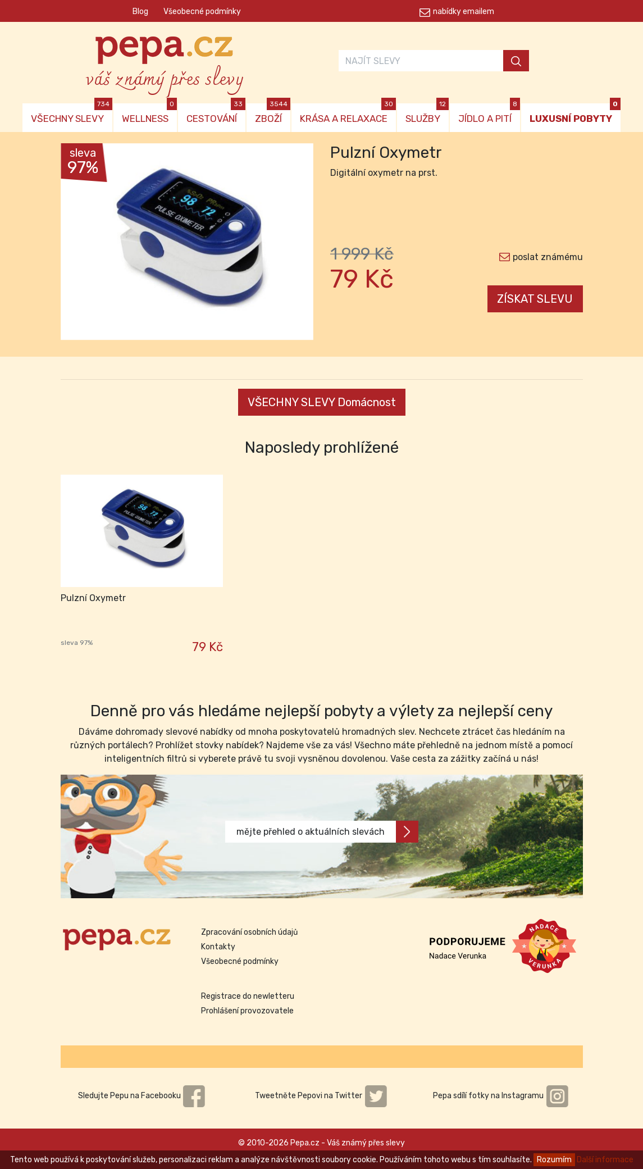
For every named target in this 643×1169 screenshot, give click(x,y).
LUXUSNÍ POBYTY (575, 113)
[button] (80, 244)
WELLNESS (149, 113)
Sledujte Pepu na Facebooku (142, 1095)
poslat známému (548, 257)
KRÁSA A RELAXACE (348, 113)
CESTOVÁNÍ (215, 113)
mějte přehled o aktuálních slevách (327, 832)
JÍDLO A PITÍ (489, 113)
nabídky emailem (463, 11)
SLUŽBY (427, 113)
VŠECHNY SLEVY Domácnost (322, 402)
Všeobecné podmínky (202, 11)
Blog (140, 11)
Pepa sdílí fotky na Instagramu (501, 1095)
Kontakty (218, 947)
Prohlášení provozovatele (247, 1011)
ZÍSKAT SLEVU (535, 299)
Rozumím (554, 1160)
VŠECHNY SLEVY (71, 113)
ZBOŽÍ (272, 113)
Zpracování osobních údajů (249, 932)
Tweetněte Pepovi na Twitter (321, 1095)
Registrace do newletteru (247, 996)
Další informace (605, 1160)
